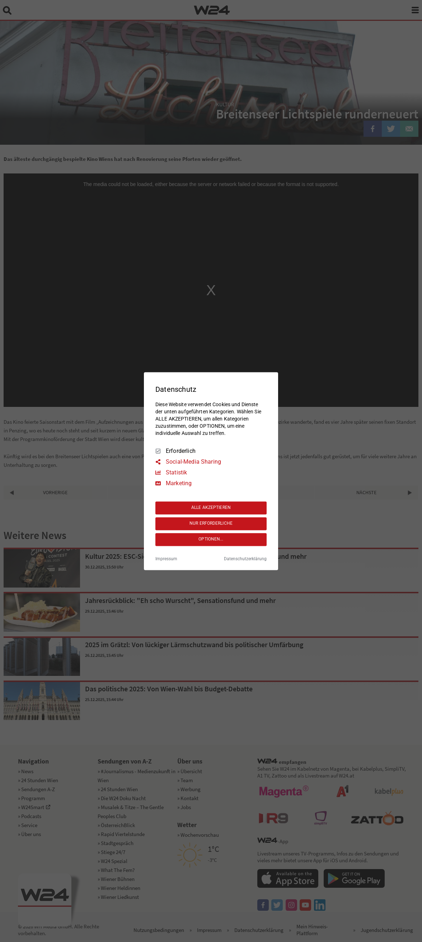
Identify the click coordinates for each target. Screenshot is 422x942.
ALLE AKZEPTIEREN (211, 507)
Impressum (166, 559)
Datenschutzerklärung (245, 559)
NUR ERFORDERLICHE (211, 523)
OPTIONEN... (210, 539)
